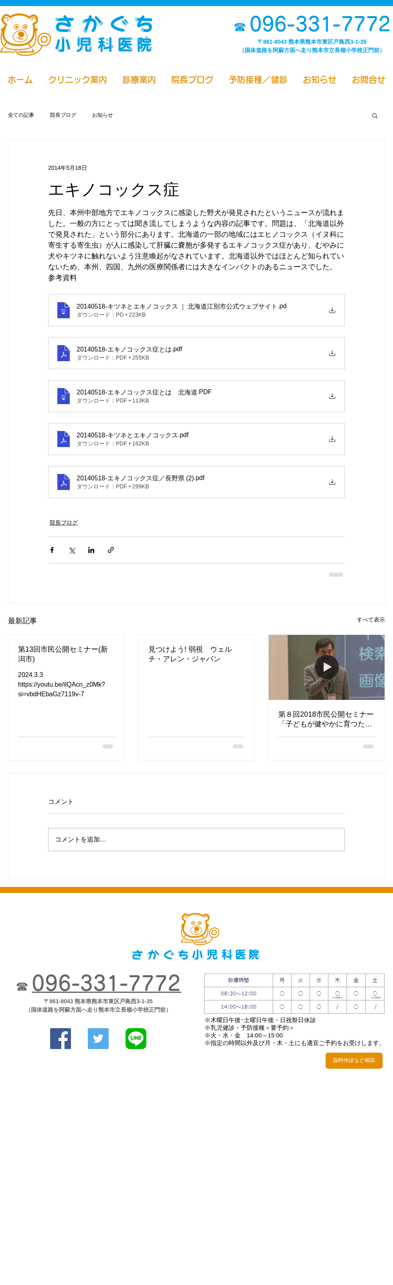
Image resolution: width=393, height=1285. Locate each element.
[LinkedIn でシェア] (91, 550)
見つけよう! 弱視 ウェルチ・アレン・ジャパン (190, 654)
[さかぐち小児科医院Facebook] (60, 1038)
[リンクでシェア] (111, 550)
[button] (375, 115)
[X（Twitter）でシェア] (71, 550)
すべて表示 (371, 619)
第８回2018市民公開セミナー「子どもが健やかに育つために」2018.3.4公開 (326, 719)
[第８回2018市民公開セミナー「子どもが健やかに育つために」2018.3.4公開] (327, 667)
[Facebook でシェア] (52, 550)
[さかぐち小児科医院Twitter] (98, 1038)
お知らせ (102, 115)
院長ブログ (63, 115)
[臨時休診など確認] (354, 1061)
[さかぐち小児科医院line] (136, 1038)
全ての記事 (21, 115)
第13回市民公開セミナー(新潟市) (63, 654)
